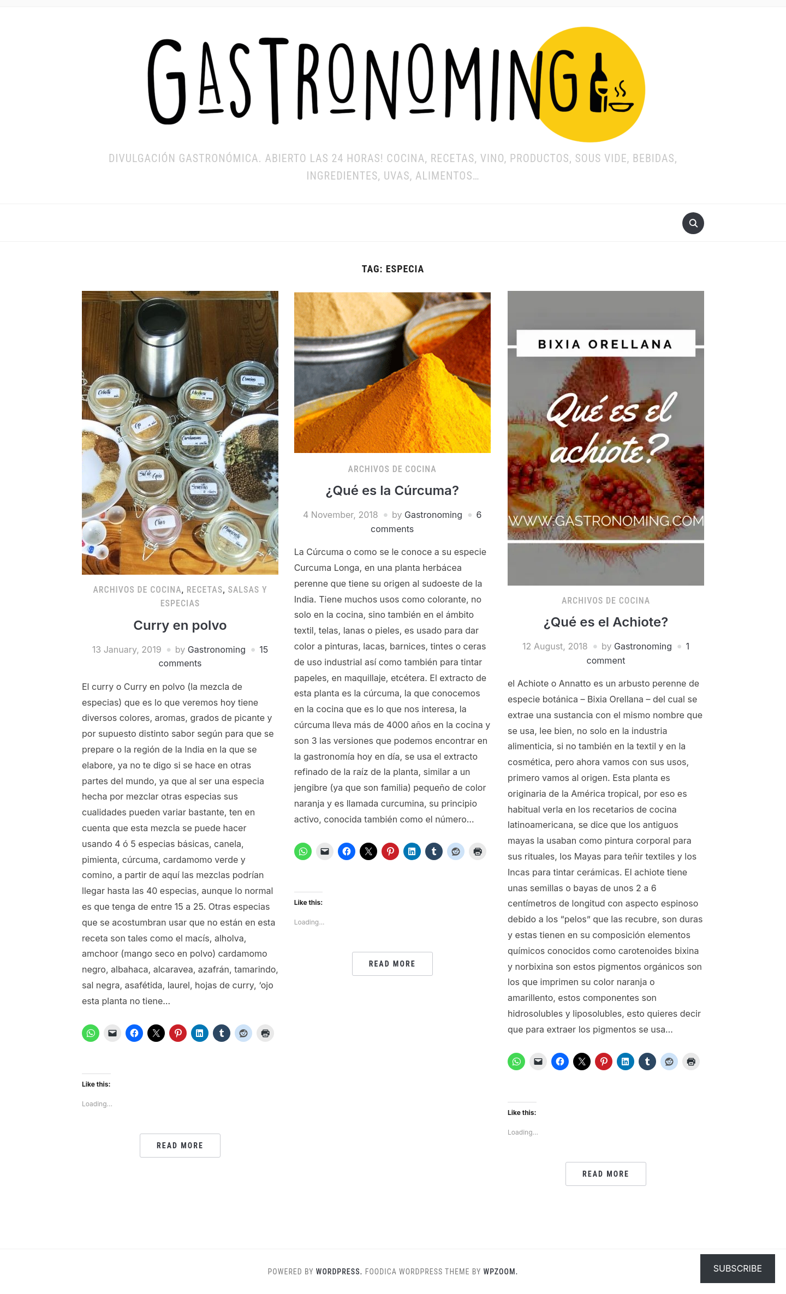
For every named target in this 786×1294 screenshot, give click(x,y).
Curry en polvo (180, 625)
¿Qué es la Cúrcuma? (392, 490)
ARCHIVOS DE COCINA (137, 590)
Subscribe (737, 1268)
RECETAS (205, 590)
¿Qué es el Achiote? (606, 622)
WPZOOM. (501, 1271)
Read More (180, 1145)
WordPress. (339, 1271)
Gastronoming (217, 649)
